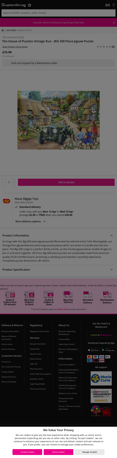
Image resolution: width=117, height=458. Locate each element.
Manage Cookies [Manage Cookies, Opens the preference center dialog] (89, 452)
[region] (58, 442)
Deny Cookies (58, 452)
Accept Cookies (27, 452)
